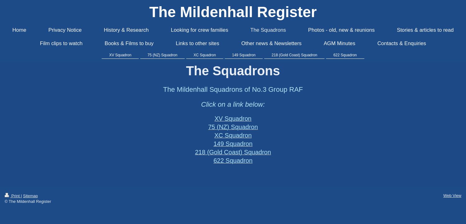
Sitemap (30, 196)
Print (13, 196)
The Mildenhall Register (233, 12)
